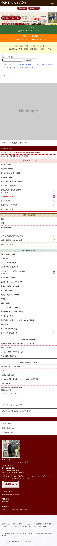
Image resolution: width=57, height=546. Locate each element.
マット (42, 64)
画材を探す (34, 8)
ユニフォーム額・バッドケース (11, 307)
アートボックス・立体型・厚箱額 (12, 312)
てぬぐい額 (49, 64)
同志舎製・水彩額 (7, 169)
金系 (2, 219)
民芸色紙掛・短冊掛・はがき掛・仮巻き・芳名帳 (17, 320)
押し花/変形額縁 (6, 290)
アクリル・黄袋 (6, 347)
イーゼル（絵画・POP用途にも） (12, 352)
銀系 (2, 223)
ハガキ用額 (4, 258)
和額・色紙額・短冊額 (8, 254)
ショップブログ (33, 526)
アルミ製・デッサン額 (8, 186)
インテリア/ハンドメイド (9, 267)
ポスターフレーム (9, 67)
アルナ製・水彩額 (7, 177)
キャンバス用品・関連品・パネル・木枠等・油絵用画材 (19, 379)
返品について (31, 524)
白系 (2, 232)
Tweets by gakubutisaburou (10, 394)
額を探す (22, 8)
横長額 (27, 67)
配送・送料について (20, 524)
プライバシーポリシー (8, 526)
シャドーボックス (7, 316)
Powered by (16, 542)
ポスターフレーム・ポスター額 (11, 282)
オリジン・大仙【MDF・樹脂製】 (12, 181)
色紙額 (28, 64)
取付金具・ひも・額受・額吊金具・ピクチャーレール (19, 343)
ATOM (44, 526)
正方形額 (20, 67)
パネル (3, 371)
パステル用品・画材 (7, 375)
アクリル (35, 64)
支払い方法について (8, 524)
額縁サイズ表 (44, 49)
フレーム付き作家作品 (8, 263)
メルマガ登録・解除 (22, 526)
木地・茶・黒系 (6, 227)
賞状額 (3, 299)
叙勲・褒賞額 (5, 303)
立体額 (33, 67)
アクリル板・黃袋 (7, 209)
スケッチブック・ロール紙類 (10, 366)
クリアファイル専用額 (8, 278)
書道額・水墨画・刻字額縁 (10, 286)
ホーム (4, 75)
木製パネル (21, 64)
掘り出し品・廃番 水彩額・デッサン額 (28, 46)
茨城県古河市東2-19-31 (10, 462)
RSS (40, 526)
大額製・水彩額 (6, 164)
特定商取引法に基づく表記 (43, 524)
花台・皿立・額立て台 (8, 356)
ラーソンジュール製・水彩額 (10, 173)
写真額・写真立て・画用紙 (10, 295)
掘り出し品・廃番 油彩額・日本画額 (21, 49)
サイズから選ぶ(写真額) (9, 329)
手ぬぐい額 (4, 324)
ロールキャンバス (9, 64)
